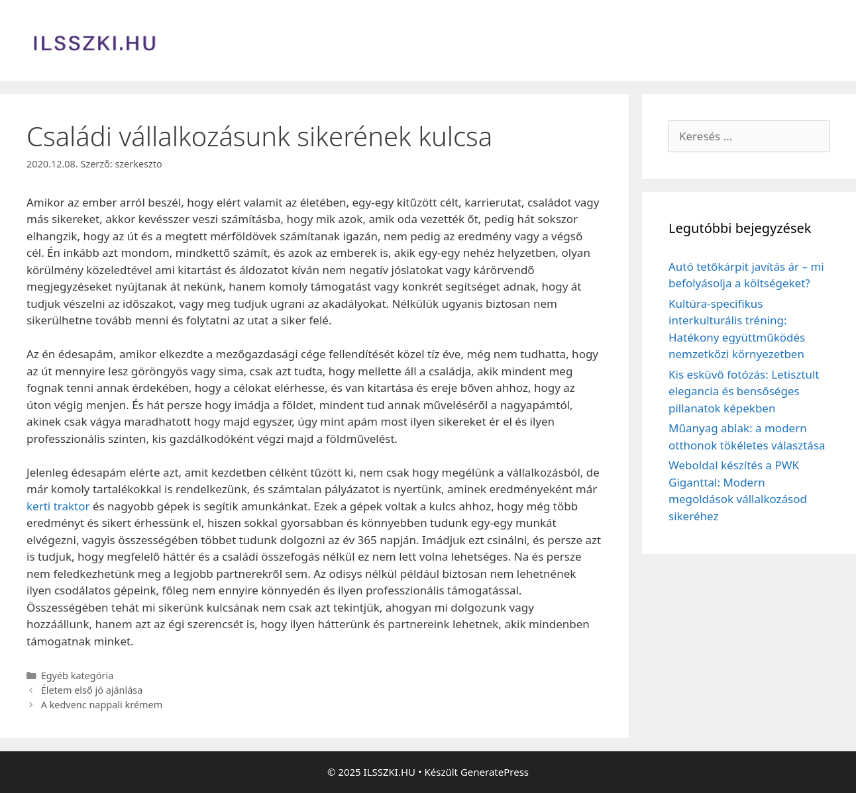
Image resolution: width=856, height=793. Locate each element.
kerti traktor (58, 506)
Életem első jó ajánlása (92, 690)
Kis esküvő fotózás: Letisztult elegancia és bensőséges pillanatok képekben (744, 391)
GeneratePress (494, 771)
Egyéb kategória (77, 675)
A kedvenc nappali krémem (102, 704)
